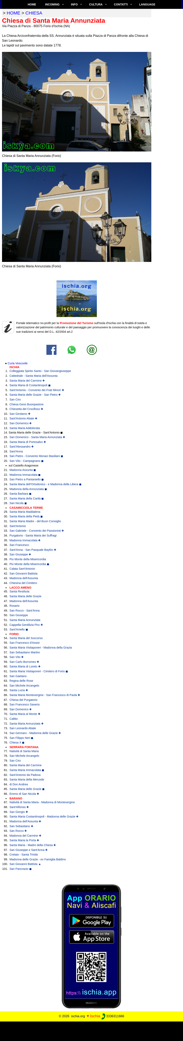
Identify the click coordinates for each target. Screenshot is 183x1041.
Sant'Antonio (17, 526)
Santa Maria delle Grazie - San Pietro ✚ (35, 394)
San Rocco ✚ (18, 830)
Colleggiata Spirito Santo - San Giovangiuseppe (40, 371)
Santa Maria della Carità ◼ (26, 498)
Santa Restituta (19, 591)
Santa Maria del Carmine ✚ (27, 380)
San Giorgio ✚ (18, 811)
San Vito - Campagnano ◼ (26, 460)
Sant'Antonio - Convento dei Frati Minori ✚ (36, 390)
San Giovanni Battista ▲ (25, 864)
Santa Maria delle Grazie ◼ (27, 789)
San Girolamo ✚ (19, 413)
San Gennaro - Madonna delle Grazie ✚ (35, 733)
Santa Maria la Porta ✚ (24, 840)
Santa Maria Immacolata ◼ (26, 770)
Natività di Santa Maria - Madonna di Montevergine (42, 802)
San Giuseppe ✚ (20, 554)
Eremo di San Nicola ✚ (24, 793)
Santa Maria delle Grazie (25, 596)
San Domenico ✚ (20, 423)
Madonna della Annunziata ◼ (28, 489)
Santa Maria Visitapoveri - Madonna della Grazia (40, 647)
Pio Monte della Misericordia (27, 559)
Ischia (95, 1016)
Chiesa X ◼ (16, 742)
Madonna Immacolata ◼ (25, 474)
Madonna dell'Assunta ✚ (25, 821)
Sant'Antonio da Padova (25, 774)
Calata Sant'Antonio (22, 568)
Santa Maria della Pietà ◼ (26, 516)
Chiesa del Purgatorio (23, 699)
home (13, 12)
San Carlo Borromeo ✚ (24, 661)
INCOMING (52, 4)
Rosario (14, 605)
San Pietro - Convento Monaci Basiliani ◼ (36, 456)
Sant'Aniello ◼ (18, 629)
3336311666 (112, 1016)
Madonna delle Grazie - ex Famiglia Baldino (37, 859)
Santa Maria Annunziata (24, 620)
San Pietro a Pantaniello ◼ (26, 479)
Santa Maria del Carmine (25, 765)
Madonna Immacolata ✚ (25, 540)
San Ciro (15, 399)
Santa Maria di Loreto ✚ (25, 666)
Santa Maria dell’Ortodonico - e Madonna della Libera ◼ (45, 484)
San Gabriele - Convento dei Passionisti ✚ (36, 530)
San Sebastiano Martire (24, 652)
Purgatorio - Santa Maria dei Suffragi (32, 535)
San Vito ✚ (16, 657)
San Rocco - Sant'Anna (24, 610)
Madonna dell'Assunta (23, 578)
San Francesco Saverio (24, 704)
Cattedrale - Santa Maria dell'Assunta (33, 375)
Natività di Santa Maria (24, 751)
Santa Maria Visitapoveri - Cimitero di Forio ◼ (38, 671)
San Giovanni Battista (23, 573)
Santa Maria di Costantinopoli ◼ (30, 385)
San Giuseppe (18, 615)
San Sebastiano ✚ (21, 826)
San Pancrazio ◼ (20, 868)
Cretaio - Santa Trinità (23, 854)
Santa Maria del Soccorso (26, 638)
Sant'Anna (16, 451)
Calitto (13, 718)
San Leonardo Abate (22, 728)
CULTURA (96, 4)
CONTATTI (121, 4)
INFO (74, 4)
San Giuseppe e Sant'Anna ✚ (28, 850)
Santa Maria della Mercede (26, 779)
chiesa (33, 12)
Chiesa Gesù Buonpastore (26, 404)
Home (32, 4)
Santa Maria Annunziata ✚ (26, 723)
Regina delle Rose (21, 680)
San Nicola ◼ (18, 503)
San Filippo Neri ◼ (21, 737)
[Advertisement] (91, 1030)
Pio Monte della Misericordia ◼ (29, 564)
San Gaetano (18, 676)
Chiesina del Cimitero (23, 583)
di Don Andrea (18, 784)
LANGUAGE (147, 4)
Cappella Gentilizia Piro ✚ (26, 624)
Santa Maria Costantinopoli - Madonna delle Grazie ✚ (43, 816)
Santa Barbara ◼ (20, 493)
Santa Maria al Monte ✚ (24, 714)
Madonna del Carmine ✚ (25, 835)
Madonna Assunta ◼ (22, 470)
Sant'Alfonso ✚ (19, 807)
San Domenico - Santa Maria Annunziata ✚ (37, 437)
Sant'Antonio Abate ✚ (23, 418)
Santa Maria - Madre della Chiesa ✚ (32, 845)
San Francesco (19, 545)
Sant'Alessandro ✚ (21, 446)
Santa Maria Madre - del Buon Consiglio (35, 521)
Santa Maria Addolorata (24, 428)
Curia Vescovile (18, 363)
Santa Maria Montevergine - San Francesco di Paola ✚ (44, 695)
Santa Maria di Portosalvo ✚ (27, 442)
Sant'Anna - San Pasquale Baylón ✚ (32, 549)
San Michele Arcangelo (24, 685)
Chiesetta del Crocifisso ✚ (26, 409)
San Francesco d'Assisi (24, 642)
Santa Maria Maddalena (24, 511)
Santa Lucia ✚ (18, 690)
